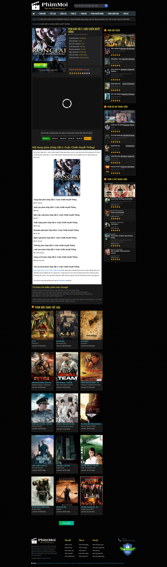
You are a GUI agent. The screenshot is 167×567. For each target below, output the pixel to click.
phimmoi (39, 563)
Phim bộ (82, 14)
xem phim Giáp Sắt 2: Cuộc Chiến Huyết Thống (46, 292)
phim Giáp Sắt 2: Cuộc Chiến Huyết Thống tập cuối (47, 294)
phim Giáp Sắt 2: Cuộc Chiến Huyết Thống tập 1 (74, 292)
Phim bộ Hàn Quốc (98, 544)
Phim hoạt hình (83, 556)
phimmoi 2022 (105, 563)
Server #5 (88, 138)
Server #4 (79, 138)
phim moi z (74, 563)
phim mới (45, 563)
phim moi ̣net (120, 563)
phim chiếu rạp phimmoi (85, 563)
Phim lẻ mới (68, 544)
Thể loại (52, 14)
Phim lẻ (72, 14)
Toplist (125, 14)
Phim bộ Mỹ (96, 550)
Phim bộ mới (68, 547)
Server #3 (71, 138)
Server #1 (55, 138)
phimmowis (112, 563)
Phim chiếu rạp (112, 14)
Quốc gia (62, 14)
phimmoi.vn (67, 563)
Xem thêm (66, 523)
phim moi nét (96, 563)
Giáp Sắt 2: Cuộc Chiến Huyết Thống (43, 290)
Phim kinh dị (82, 550)
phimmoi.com (52, 563)
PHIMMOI (62, 280)
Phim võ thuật (69, 553)
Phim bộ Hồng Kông (98, 556)
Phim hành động (83, 544)
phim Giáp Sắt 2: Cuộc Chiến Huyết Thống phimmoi (77, 294)
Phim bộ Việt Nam (98, 553)
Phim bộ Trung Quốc (98, 547)
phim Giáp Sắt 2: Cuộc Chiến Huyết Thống (67, 290)
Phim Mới (41, 14)
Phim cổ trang (83, 547)
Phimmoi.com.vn (46, 558)
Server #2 (63, 138)
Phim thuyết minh (96, 14)
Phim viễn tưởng (83, 553)
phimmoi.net (60, 563)
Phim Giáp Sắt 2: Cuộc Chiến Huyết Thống (47, 270)
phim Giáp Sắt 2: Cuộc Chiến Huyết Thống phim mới (47, 296)
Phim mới (35, 19)
